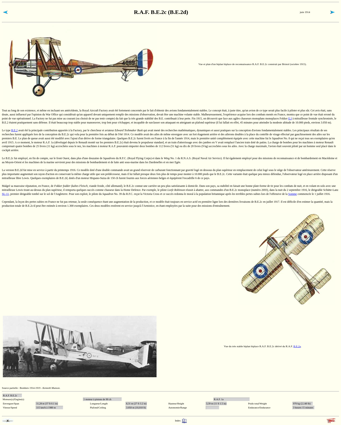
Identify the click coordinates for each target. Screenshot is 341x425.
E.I (290, 118)
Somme (292, 194)
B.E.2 (14, 130)
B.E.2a (297, 346)
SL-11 (5, 194)
